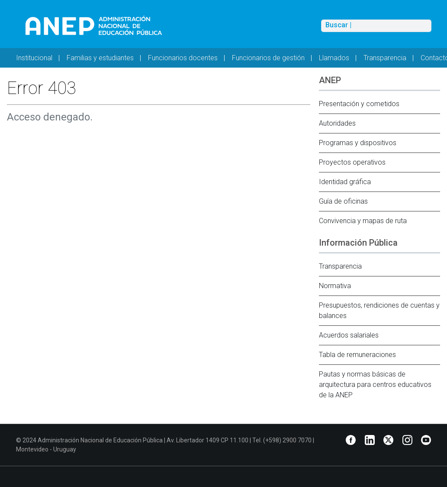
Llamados (334, 58)
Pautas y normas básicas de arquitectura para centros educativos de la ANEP (375, 384)
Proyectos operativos (352, 162)
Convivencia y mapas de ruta (363, 221)
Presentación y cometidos (359, 104)
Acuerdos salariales (349, 335)
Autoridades (337, 123)
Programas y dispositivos (357, 143)
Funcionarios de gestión (268, 58)
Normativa (335, 286)
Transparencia (384, 58)
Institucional (34, 58)
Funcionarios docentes (183, 58)
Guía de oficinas (343, 201)
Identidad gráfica (345, 182)
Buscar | (338, 25)
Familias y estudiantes (100, 58)
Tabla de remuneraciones (357, 355)
